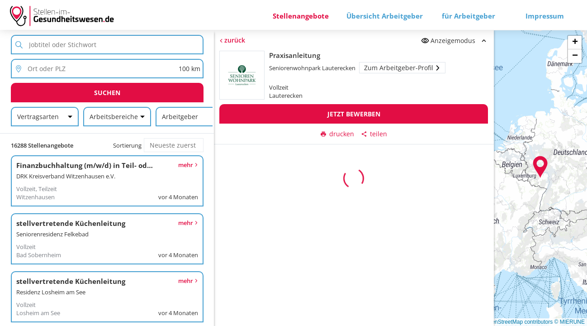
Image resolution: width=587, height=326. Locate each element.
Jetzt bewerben (353, 114)
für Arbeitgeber (468, 15)
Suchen (107, 92)
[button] (540, 167)
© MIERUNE (569, 322)
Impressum (544, 15)
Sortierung (127, 145)
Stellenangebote (301, 15)
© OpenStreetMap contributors (516, 322)
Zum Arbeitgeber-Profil (403, 67)
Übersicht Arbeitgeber (384, 15)
